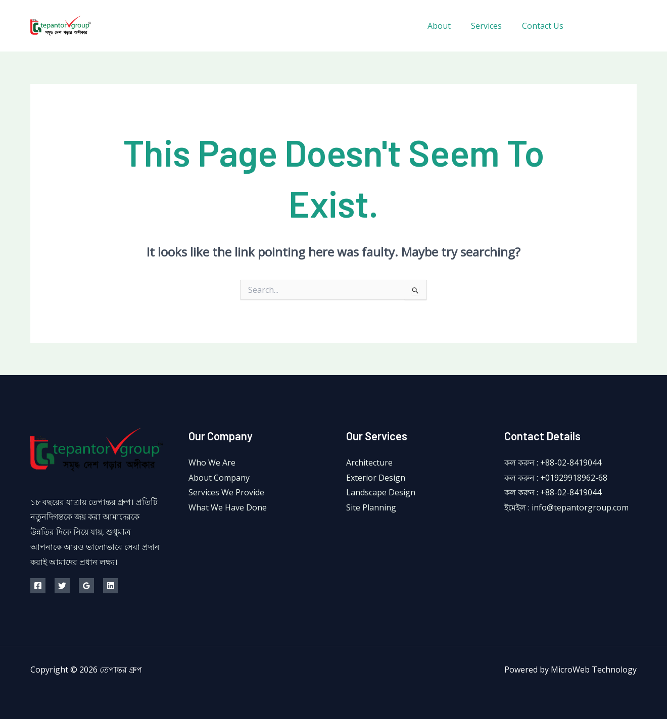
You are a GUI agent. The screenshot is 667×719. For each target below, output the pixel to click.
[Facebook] (587, 26)
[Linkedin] (110, 585)
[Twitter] (610, 26)
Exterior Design (375, 477)
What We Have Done (227, 507)
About (449, 25)
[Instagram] (633, 26)
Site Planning (371, 507)
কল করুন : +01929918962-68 (555, 477)
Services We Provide (226, 492)
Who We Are (211, 462)
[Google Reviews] (86, 585)
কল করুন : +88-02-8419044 (552, 462)
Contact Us (544, 25)
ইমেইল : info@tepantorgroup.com (566, 507)
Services (492, 25)
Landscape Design (380, 492)
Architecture (369, 462)
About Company (219, 477)
